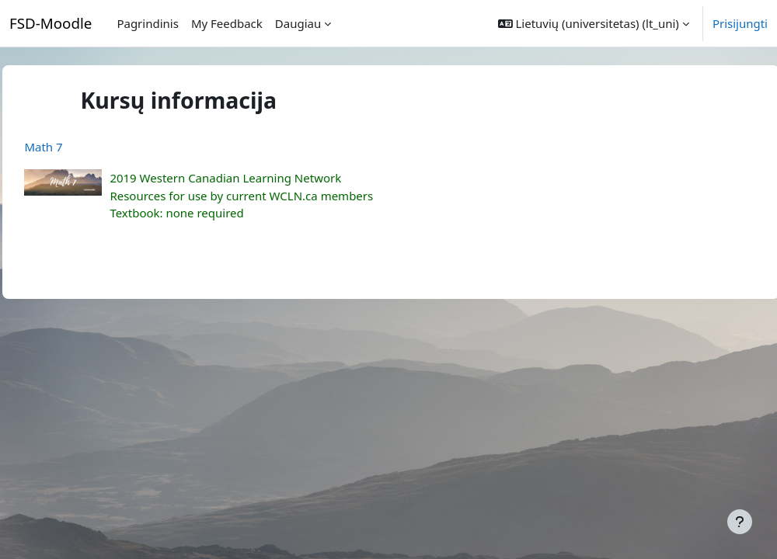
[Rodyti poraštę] (739, 521)
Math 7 (78, 147)
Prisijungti (740, 23)
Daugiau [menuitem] (298, 23)
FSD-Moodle (50, 23)
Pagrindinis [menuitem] (147, 23)
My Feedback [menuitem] (227, 23)
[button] (593, 23)
